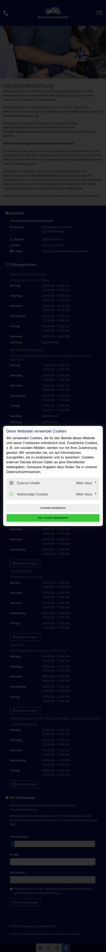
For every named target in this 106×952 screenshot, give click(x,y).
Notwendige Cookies (29, 494)
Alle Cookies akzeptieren (53, 517)
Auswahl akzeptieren (53, 507)
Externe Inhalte (25, 483)
